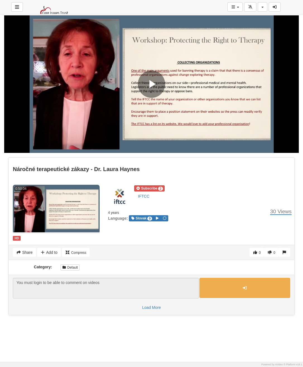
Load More (151, 307)
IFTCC (143, 196)
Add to (48, 252)
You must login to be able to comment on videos (106, 288)
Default (70, 267)
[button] (149, 188)
